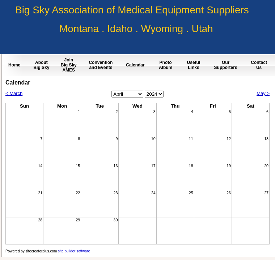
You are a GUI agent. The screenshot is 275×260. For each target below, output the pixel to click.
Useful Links (193, 65)
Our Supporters (225, 65)
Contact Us (259, 65)
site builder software (74, 251)
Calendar (135, 65)
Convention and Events (101, 65)
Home (14, 65)
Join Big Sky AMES (69, 65)
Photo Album (165, 65)
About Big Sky (41, 65)
